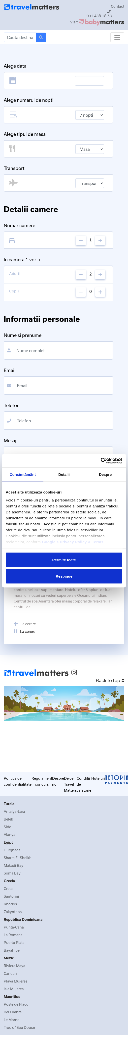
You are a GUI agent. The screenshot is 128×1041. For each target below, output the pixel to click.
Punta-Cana (14, 927)
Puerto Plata (14, 942)
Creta (8, 888)
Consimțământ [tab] (23, 474)
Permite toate (64, 560)
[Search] (20, 37)
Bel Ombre (13, 1012)
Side (7, 827)
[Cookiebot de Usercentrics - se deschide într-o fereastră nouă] (100, 460)
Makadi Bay (13, 865)
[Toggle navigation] (117, 37)
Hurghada (12, 850)
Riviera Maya (14, 966)
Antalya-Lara (14, 811)
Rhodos (10, 904)
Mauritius (12, 996)
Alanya (9, 834)
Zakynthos (13, 912)
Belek (8, 819)
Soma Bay (12, 873)
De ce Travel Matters (70, 784)
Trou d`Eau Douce (19, 1027)
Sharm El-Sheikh (18, 858)
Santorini (11, 896)
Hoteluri (98, 778)
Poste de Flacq (16, 1004)
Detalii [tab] (64, 474)
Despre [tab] (105, 474)
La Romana (13, 935)
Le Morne (11, 1020)
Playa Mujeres (15, 981)
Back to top (110, 680)
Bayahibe (12, 950)
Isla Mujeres (14, 989)
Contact (117, 6)
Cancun (10, 973)
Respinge (64, 576)
